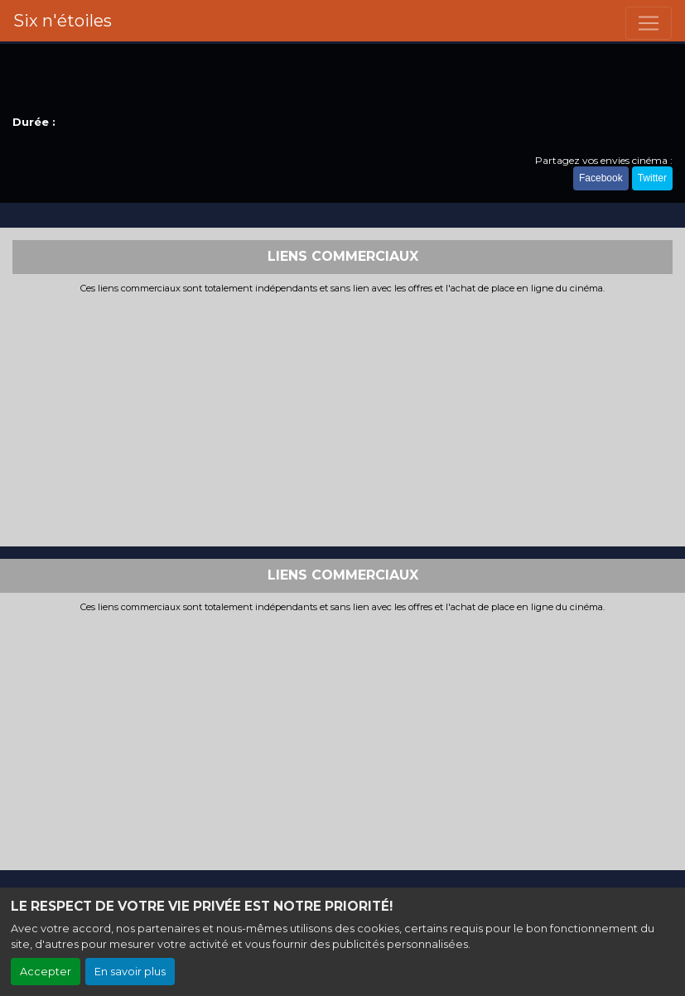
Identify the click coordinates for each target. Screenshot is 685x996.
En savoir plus (130, 971)
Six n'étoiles (62, 21)
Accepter (45, 971)
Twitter (652, 178)
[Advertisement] (342, 418)
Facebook (601, 178)
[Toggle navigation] (648, 23)
